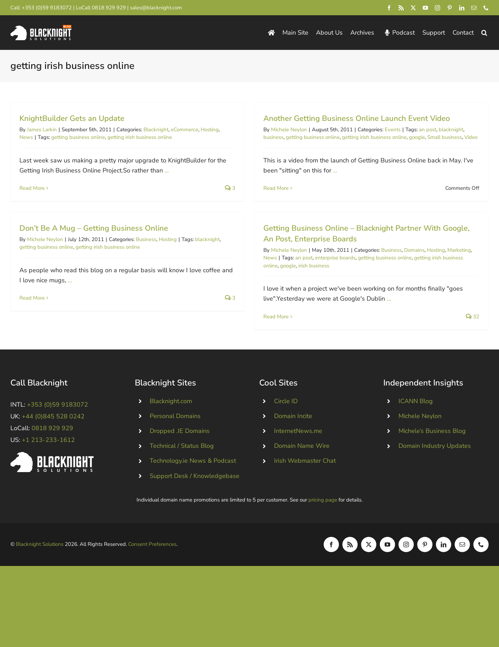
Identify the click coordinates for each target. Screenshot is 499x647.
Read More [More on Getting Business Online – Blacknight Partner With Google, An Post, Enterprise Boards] (237, 322)
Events (380, 129)
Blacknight (155, 129)
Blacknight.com (171, 436)
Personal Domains (175, 451)
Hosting (210, 129)
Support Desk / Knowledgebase (194, 511)
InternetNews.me (298, 466)
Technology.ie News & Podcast (193, 496)
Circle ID (286, 436)
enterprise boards (297, 263)
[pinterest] (449, 7)
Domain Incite (293, 451)
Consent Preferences (152, 579)
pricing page (322, 535)
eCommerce (184, 129)
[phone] (486, 7)
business (261, 137)
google (404, 137)
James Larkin (42, 129)
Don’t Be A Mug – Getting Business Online (145, 211)
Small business (431, 137)
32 (434, 322)
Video (458, 137)
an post (414, 129)
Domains (376, 255)
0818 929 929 (109, 7)
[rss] (401, 7)
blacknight (438, 129)
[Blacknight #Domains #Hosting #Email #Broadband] (52, 490)
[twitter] (413, 7)
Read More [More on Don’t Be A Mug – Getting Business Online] (84, 280)
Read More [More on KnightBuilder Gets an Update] (32, 188)
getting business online (78, 137)
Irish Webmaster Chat (305, 496)
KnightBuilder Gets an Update (71, 118)
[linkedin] (461, 7)
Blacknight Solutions (39, 579)
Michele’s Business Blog (432, 466)
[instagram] (437, 7)
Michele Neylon (276, 129)
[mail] (473, 7)
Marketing (420, 255)
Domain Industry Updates (435, 481)
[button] (484, 32)
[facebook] (389, 7)
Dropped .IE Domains (180, 466)
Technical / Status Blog (182, 481)
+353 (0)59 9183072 (47, 7)
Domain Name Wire (302, 481)
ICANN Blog (416, 436)
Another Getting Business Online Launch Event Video (344, 118)
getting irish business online (139, 137)
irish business (275, 271)
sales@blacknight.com (156, 7)
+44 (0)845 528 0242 (53, 451)
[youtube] (425, 7)
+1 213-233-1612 (48, 475)
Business (198, 222)
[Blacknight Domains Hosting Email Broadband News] (40, 28)
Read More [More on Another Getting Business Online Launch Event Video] (263, 188)
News (26, 137)
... (167, 170)
